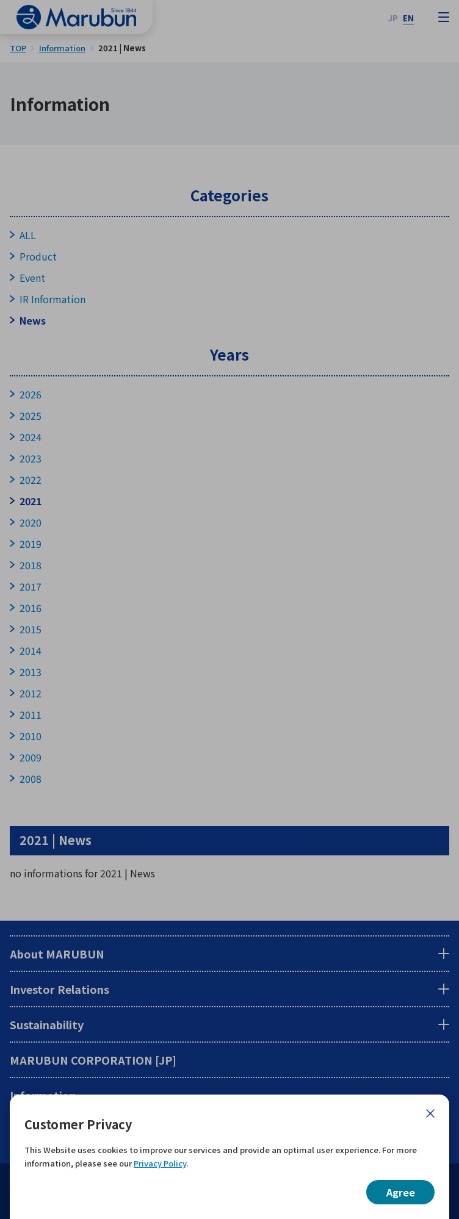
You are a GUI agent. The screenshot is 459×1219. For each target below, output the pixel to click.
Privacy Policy (160, 1163)
